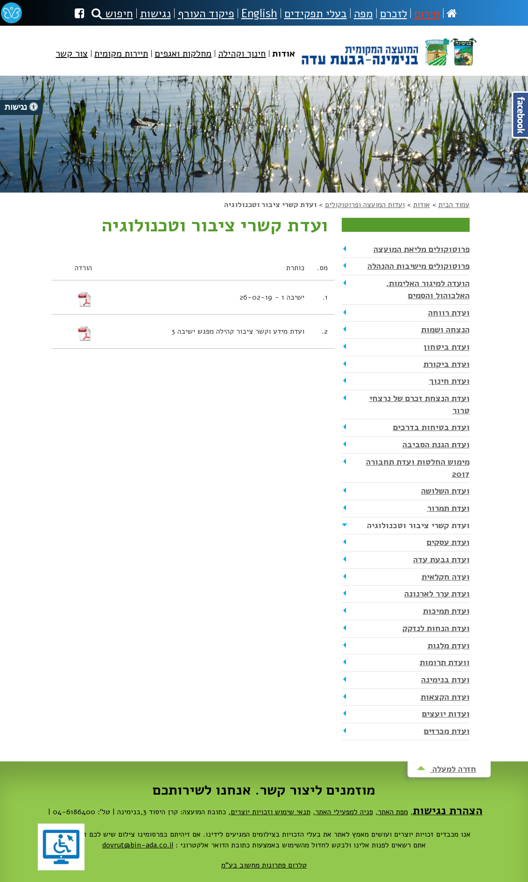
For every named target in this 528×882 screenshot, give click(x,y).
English (259, 13)
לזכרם (393, 13)
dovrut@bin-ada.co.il (137, 845)
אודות (421, 205)
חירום (427, 13)
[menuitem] (283, 61)
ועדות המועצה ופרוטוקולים (365, 205)
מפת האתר (393, 812)
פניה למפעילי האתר (344, 812)
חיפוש (112, 13)
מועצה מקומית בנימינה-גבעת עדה (388, 46)
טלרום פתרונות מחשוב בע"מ (264, 865)
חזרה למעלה (446, 768)
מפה (363, 13)
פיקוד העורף (206, 13)
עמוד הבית (454, 205)
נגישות (155, 13)
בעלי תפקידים (315, 13)
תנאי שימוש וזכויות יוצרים (270, 812)
